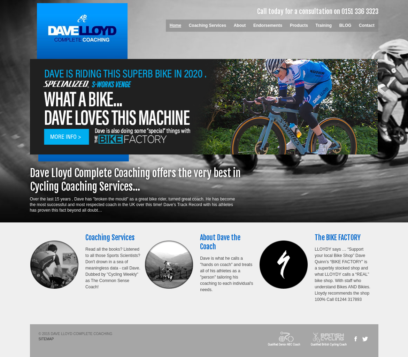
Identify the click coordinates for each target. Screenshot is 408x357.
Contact (367, 25)
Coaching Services (207, 25)
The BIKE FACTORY (338, 237)
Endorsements (267, 25)
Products (299, 25)
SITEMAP (46, 339)
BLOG (345, 25)
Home (175, 25)
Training (324, 25)
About (240, 25)
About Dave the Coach (220, 242)
